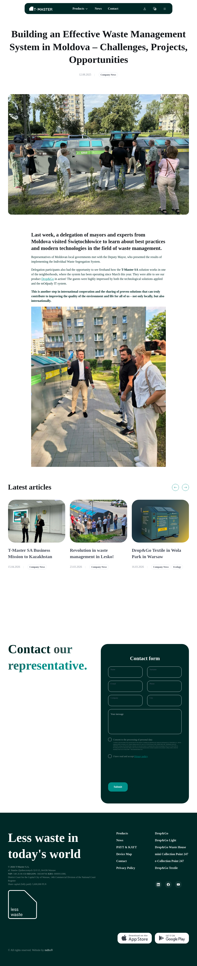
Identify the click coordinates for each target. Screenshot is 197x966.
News (98, 8)
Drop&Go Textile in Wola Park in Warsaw (156, 553)
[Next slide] (185, 487)
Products (78, 8)
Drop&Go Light (165, 840)
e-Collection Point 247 (169, 861)
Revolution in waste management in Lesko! (92, 553)
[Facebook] (168, 884)
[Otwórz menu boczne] (164, 8)
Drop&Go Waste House (170, 847)
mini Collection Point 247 (171, 854)
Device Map (124, 854)
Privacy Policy (125, 868)
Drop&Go (47, 279)
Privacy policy (141, 756)
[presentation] (137, 770)
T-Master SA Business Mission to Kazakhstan (30, 553)
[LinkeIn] (158, 884)
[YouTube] (178, 884)
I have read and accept (130, 756)
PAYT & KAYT (126, 847)
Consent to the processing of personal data (132, 739)
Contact (113, 8)
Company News (108, 74)
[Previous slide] (175, 487)
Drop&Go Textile (166, 868)
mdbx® (49, 950)
